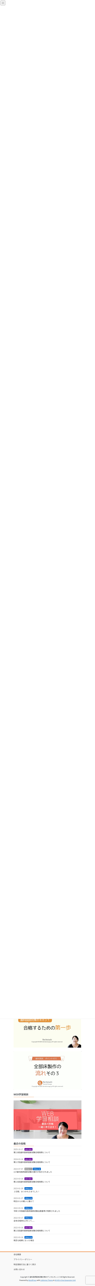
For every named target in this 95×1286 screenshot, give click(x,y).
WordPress (32, 1280)
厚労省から (28, 1169)
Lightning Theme (46, 1280)
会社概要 (17, 1254)
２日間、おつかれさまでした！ (27, 1191)
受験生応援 (37, 1169)
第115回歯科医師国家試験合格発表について (32, 1230)
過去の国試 (28, 1149)
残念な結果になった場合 (24, 1240)
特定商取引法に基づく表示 (25, 1264)
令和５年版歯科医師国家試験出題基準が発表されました (37, 1211)
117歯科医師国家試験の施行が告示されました (33, 1171)
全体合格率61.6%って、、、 (25, 1220)
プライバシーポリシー (23, 1259)
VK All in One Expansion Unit (65, 1280)
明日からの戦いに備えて (24, 1201)
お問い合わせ (19, 1269)
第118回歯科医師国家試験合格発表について (32, 1152)
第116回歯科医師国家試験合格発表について (32, 1181)
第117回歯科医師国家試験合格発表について (32, 1162)
